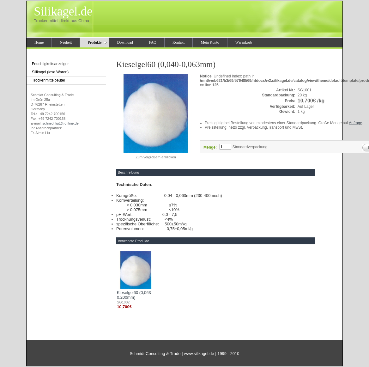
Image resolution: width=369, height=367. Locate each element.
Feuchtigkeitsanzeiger (50, 64)
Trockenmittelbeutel (48, 80)
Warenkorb (243, 42)
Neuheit (66, 42)
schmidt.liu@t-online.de (60, 123)
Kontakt (178, 42)
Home (39, 42)
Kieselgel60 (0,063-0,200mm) (134, 295)
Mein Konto (210, 42)
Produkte (97, 42)
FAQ (152, 42)
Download (125, 42)
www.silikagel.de (199, 353)
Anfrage (355, 123)
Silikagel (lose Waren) (50, 72)
